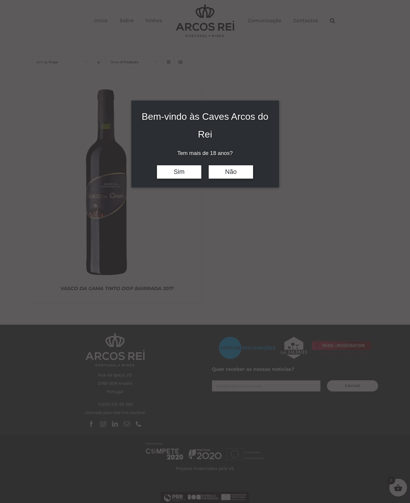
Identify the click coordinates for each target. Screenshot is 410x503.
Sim (179, 171)
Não (231, 171)
